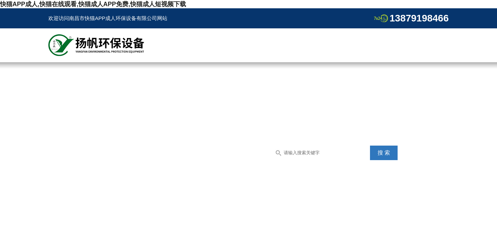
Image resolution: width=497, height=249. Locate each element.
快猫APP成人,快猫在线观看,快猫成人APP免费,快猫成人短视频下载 (93, 4)
